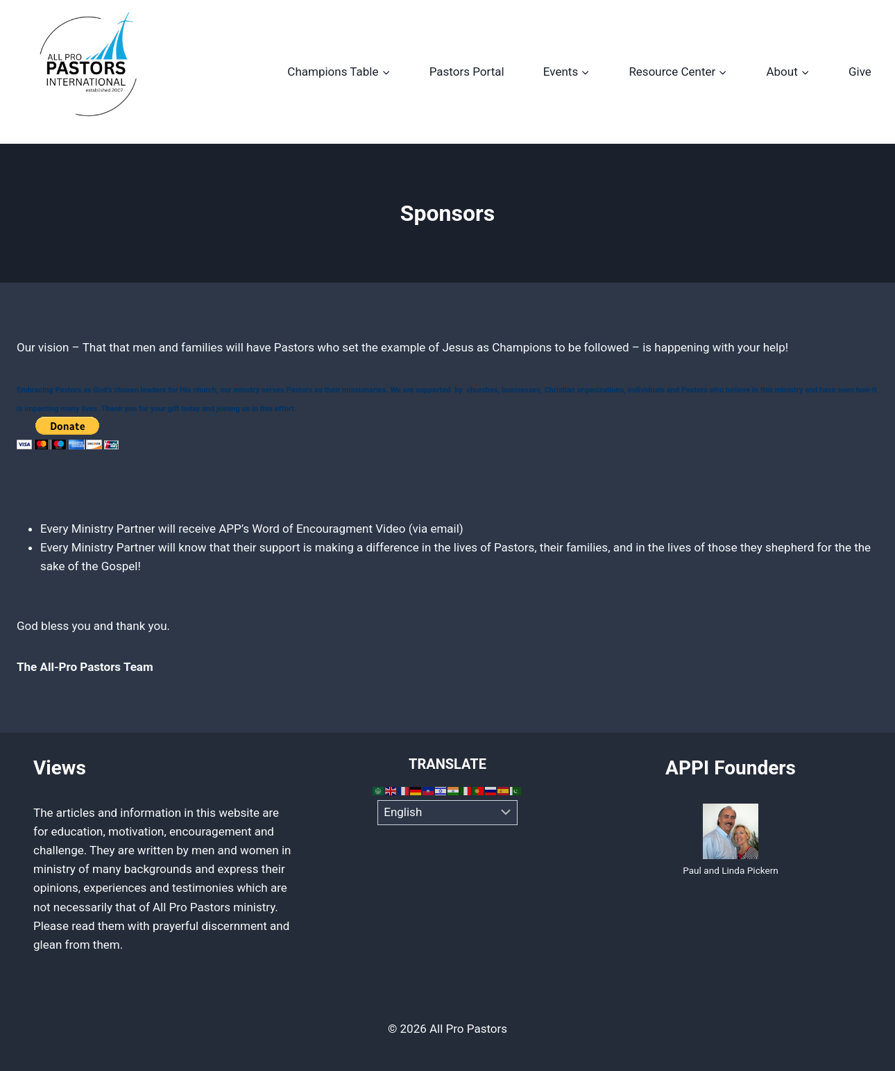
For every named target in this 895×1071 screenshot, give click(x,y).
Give (860, 71)
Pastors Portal (466, 71)
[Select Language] (447, 812)
